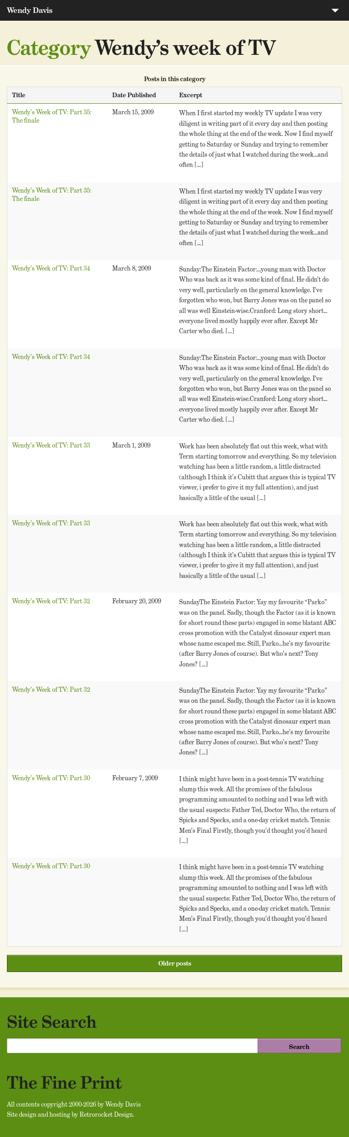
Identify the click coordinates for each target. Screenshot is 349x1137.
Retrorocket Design (106, 1114)
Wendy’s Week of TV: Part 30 (51, 778)
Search (299, 1047)
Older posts (174, 963)
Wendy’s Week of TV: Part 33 (51, 445)
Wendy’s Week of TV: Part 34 (51, 268)
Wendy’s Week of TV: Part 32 (51, 601)
